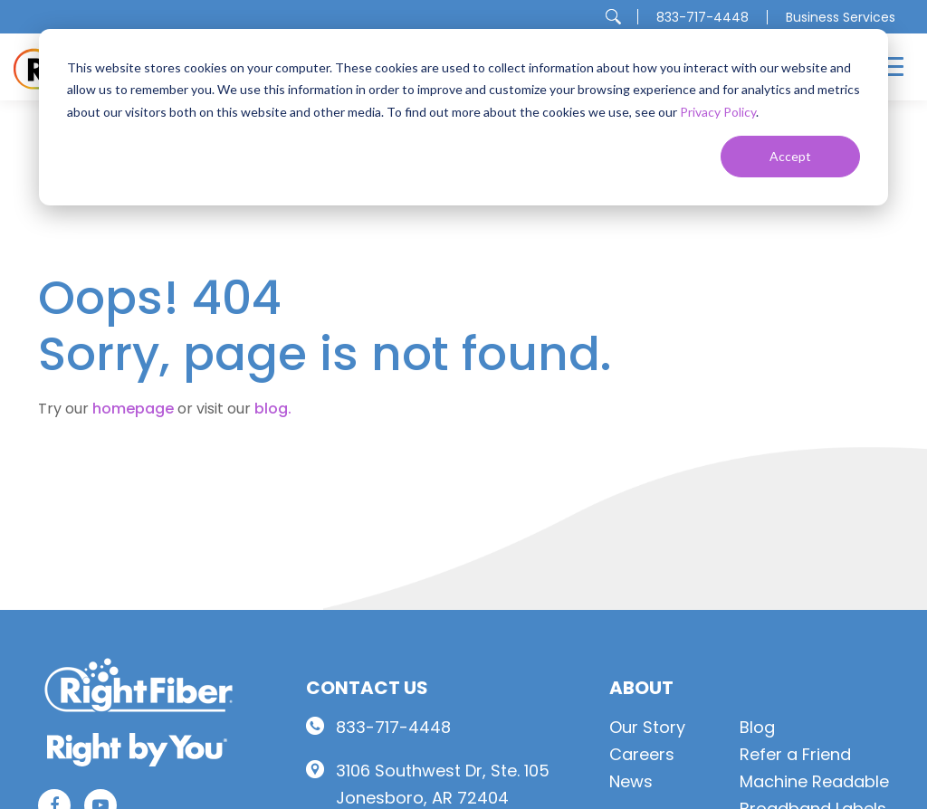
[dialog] (463, 117)
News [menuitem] (631, 781)
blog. (272, 408)
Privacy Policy (718, 111)
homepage (133, 408)
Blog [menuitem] (757, 727)
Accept (790, 156)
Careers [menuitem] (641, 754)
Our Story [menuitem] (647, 727)
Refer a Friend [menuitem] (795, 754)
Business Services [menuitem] (840, 17)
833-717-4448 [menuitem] (702, 17)
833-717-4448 (393, 727)
